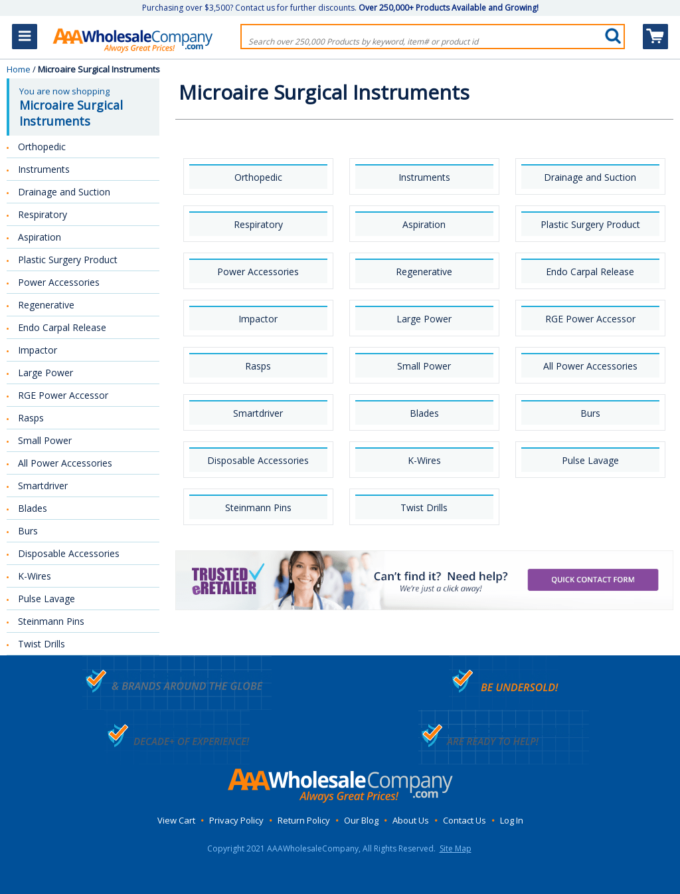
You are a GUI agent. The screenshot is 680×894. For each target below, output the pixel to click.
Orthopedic (258, 177)
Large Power (424, 318)
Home (19, 69)
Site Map (455, 848)
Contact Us (464, 820)
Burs (590, 413)
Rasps (258, 366)
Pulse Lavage (590, 460)
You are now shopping (84, 107)
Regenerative (424, 271)
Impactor (258, 318)
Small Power (424, 366)
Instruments (424, 177)
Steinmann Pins (258, 507)
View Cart (176, 820)
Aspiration (424, 224)
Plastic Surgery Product (590, 224)
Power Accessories (258, 271)
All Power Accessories (590, 366)
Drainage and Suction (590, 177)
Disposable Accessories (258, 460)
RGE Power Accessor (590, 318)
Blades (424, 413)
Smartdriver (258, 413)
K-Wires (424, 460)
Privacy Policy (236, 820)
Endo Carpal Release (590, 271)
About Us (410, 820)
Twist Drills (424, 507)
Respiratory (258, 224)
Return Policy (304, 820)
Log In (511, 820)
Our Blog (361, 820)
